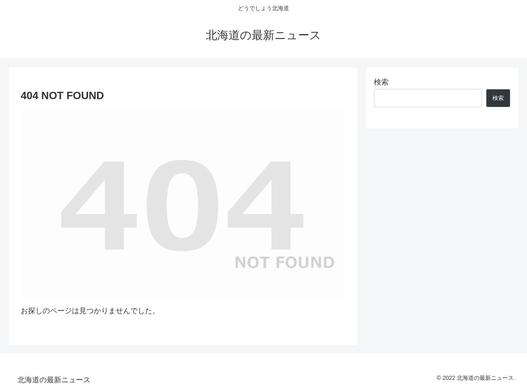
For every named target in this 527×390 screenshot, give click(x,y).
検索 (381, 82)
